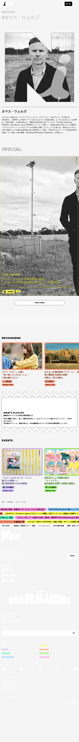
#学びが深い (7, 526)
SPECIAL (9, 575)
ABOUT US (8, 613)
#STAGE (44, 653)
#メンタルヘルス (45, 526)
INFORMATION (8, 685)
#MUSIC (44, 645)
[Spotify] (4, 669)
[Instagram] (39, 669)
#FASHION (8, 657)
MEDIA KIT (6, 682)
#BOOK (6, 653)
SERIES (8, 580)
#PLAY (5, 645)
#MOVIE (44, 649)
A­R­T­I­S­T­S (10, 502)
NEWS (7, 570)
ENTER (72, 556)
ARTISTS (7, 617)
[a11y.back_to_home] (7, 3)
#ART (5, 649)
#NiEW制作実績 (59, 526)
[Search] (39, 633)
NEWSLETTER (8, 551)
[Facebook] (75, 669)
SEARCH (5, 628)
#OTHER (44, 657)
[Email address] (34, 555)
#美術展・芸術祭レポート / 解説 (25, 526)
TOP (3, 502)
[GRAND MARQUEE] (39, 597)
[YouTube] (22, 669)
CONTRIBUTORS (11, 621)
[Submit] (74, 633)
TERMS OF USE (8, 687)
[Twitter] (57, 669)
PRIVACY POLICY (9, 689)
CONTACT (6, 680)
